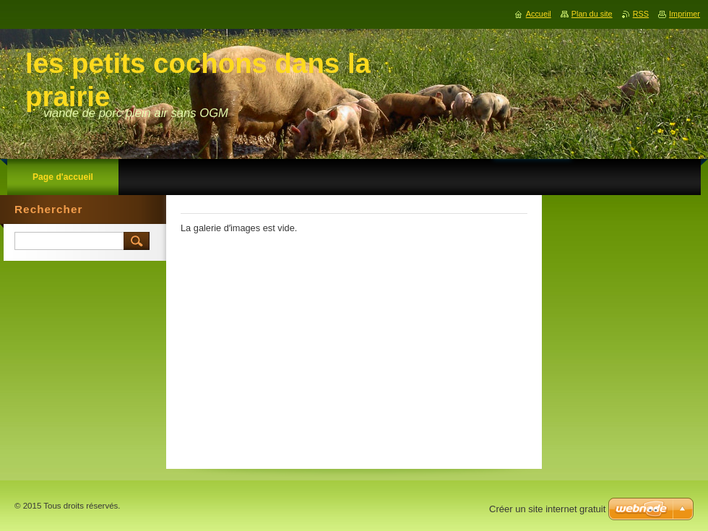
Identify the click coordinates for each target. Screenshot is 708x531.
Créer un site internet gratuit (547, 509)
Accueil (538, 13)
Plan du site (592, 13)
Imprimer (684, 13)
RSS (641, 13)
